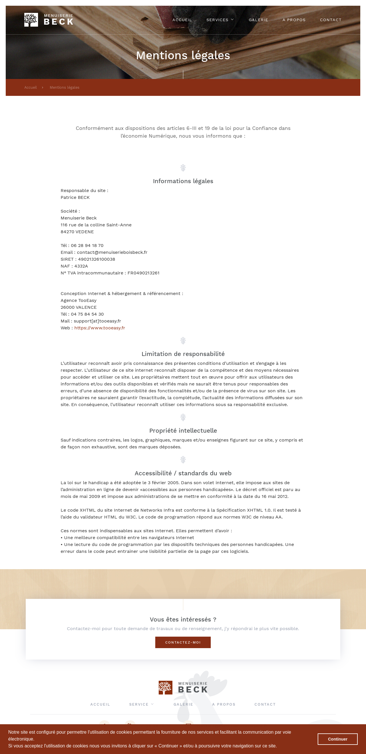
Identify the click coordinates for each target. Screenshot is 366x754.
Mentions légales (64, 87)
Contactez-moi (183, 642)
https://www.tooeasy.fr (99, 328)
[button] (279, 746)
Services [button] (220, 19)
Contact (331, 19)
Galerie (258, 19)
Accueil (182, 19)
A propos (294, 19)
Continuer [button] (337, 739)
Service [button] (142, 704)
